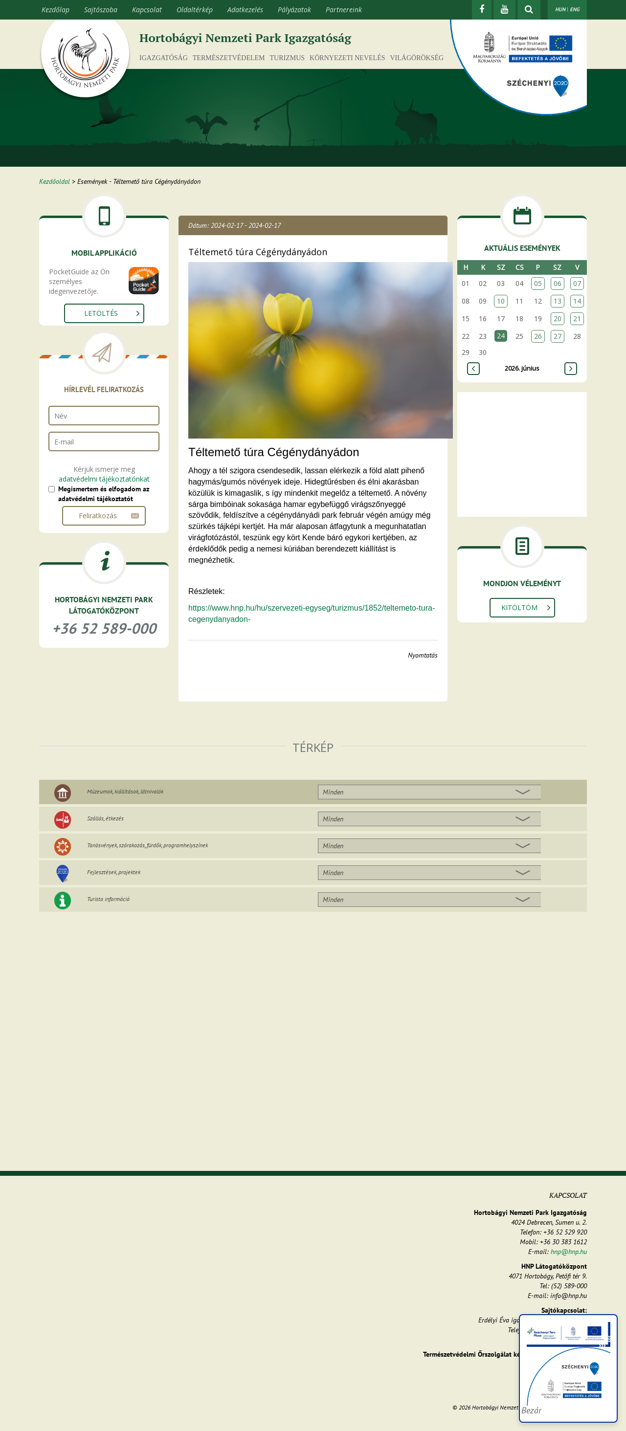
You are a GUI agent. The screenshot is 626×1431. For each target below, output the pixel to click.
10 (501, 301)
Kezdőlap (55, 9)
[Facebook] (481, 9)
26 (538, 336)
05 (538, 283)
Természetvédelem (229, 58)
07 (577, 283)
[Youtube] (504, 9)
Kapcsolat (147, 9)
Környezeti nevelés (347, 58)
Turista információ (108, 899)
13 (557, 301)
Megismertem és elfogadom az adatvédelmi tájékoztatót (103, 493)
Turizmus (287, 58)
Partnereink (344, 9)
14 (577, 301)
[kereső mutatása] (529, 9)
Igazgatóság (163, 58)
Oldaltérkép (195, 9)
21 (577, 318)
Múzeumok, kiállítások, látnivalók (125, 791)
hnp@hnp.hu (569, 1251)
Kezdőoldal (54, 181)
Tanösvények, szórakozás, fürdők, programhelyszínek (147, 845)
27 (557, 336)
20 (557, 318)
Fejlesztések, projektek (113, 872)
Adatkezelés (245, 9)
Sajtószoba (100, 9)
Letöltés (101, 313)
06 (557, 283)
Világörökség (417, 58)
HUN (560, 9)
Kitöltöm (519, 607)
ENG (575, 9)
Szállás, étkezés (105, 818)
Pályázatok (294, 9)
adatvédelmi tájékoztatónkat (104, 479)
